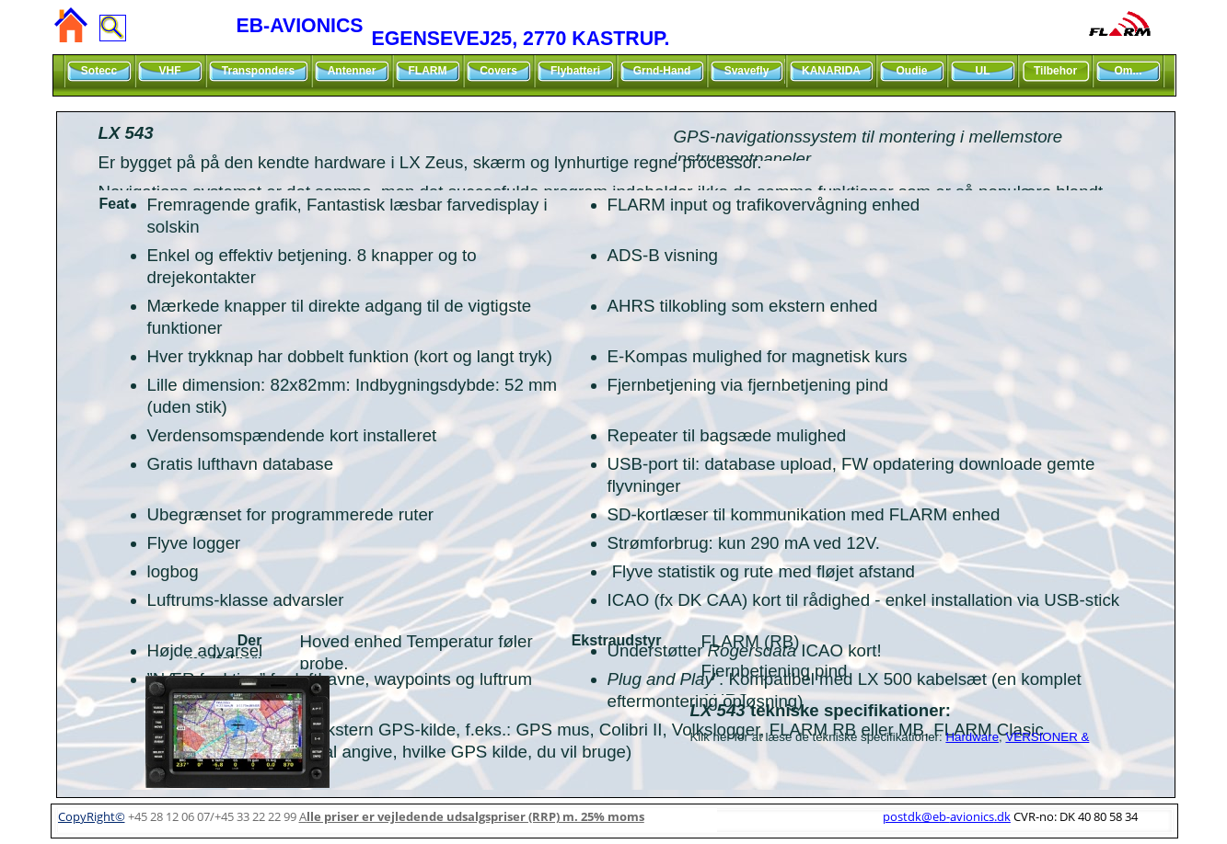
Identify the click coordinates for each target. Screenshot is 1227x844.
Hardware (972, 737)
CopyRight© (91, 816)
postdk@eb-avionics (947, 816)
